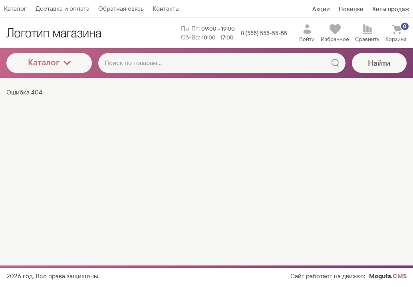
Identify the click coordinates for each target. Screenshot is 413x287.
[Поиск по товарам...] (221, 63)
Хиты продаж (390, 9)
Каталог (49, 62)
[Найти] (335, 63)
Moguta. (388, 276)
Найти (379, 63)
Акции (321, 9)
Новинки (351, 9)
